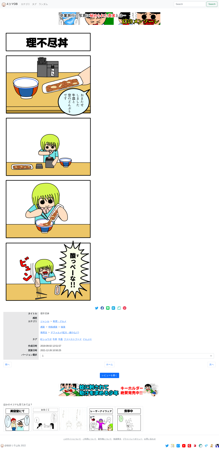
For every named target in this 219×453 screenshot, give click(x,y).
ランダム (43, 4)
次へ (211, 364)
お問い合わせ (150, 439)
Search (212, 4)
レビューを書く (109, 375)
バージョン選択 (29, 355)
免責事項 (117, 439)
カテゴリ (25, 4)
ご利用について (90, 439)
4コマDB (10, 4)
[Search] (189, 4)
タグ (34, 4)
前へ (7, 364)
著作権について (105, 439)
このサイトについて (72, 439)
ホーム (109, 364)
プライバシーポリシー (133, 439)
